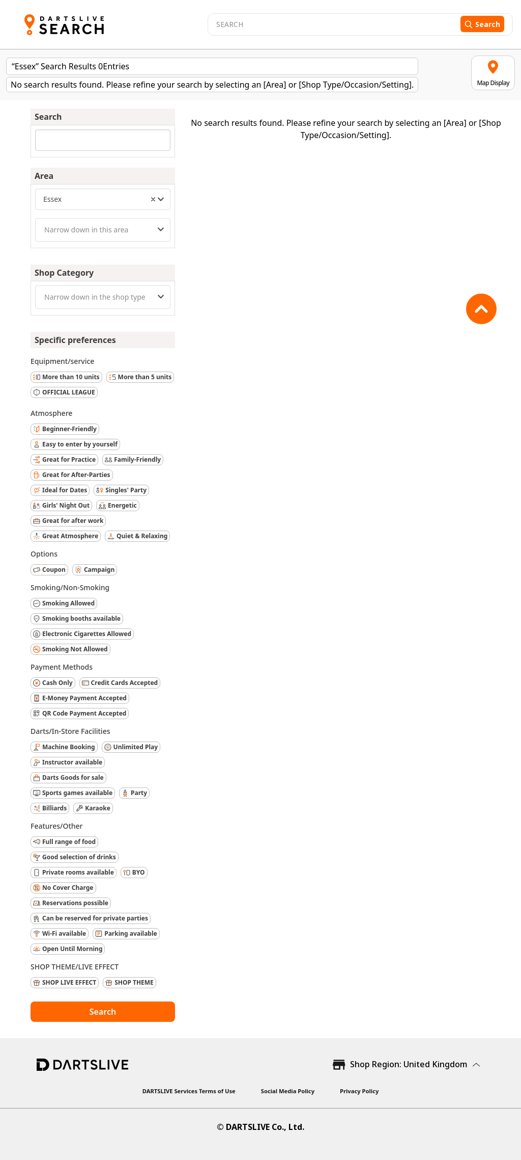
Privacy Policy (359, 1091)
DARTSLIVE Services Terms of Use (189, 1091)
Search (103, 1011)
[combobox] (102, 199)
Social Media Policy (287, 1091)
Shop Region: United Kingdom (409, 1064)
